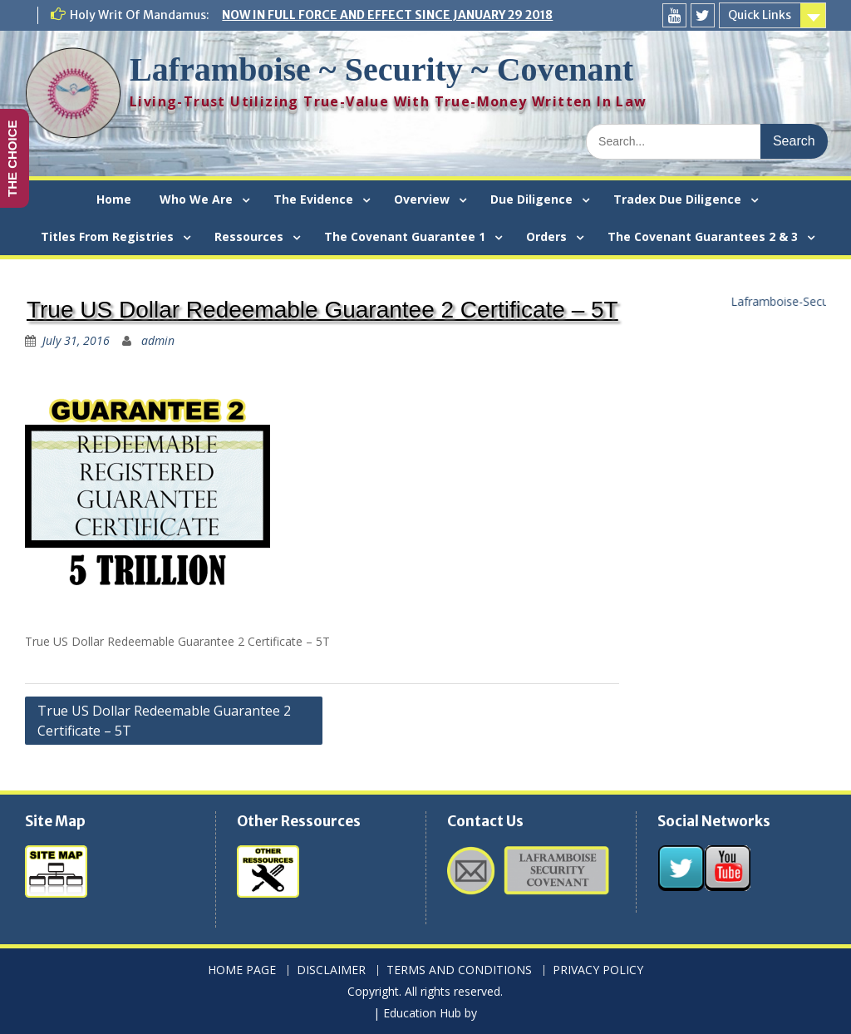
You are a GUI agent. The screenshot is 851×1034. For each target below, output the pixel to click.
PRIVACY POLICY (598, 970)
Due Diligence (531, 199)
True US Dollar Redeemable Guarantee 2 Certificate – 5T (164, 721)
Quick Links (759, 14)
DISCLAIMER (331, 970)
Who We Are (196, 199)
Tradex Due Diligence (677, 199)
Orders (546, 236)
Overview (422, 199)
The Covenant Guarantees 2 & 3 (703, 236)
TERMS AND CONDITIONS (459, 970)
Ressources (248, 236)
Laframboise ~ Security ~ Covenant (381, 69)
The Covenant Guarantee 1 (404, 236)
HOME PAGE (242, 970)
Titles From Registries (107, 236)
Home (113, 199)
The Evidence (313, 199)
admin (158, 340)
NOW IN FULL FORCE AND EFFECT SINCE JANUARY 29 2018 (387, 14)
